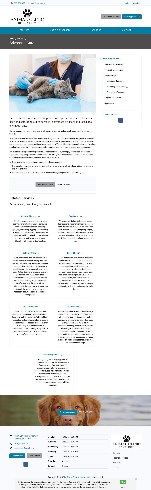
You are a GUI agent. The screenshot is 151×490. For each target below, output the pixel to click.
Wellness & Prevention (114, 64)
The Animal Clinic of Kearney (75, 477)
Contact (126, 30)
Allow (123, 482)
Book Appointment (132, 16)
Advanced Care (111, 75)
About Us (96, 30)
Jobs (127, 3)
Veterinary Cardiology (115, 81)
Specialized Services (115, 92)
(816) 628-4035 (63, 184)
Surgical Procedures (113, 98)
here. (104, 487)
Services (24, 30)
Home (11, 39)
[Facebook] (120, 120)
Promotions (136, 3)
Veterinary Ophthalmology (117, 87)
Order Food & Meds (111, 16)
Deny (123, 487)
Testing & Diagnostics (114, 70)
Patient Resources (60, 30)
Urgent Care (109, 103)
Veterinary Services (112, 58)
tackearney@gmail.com (24, 448)
